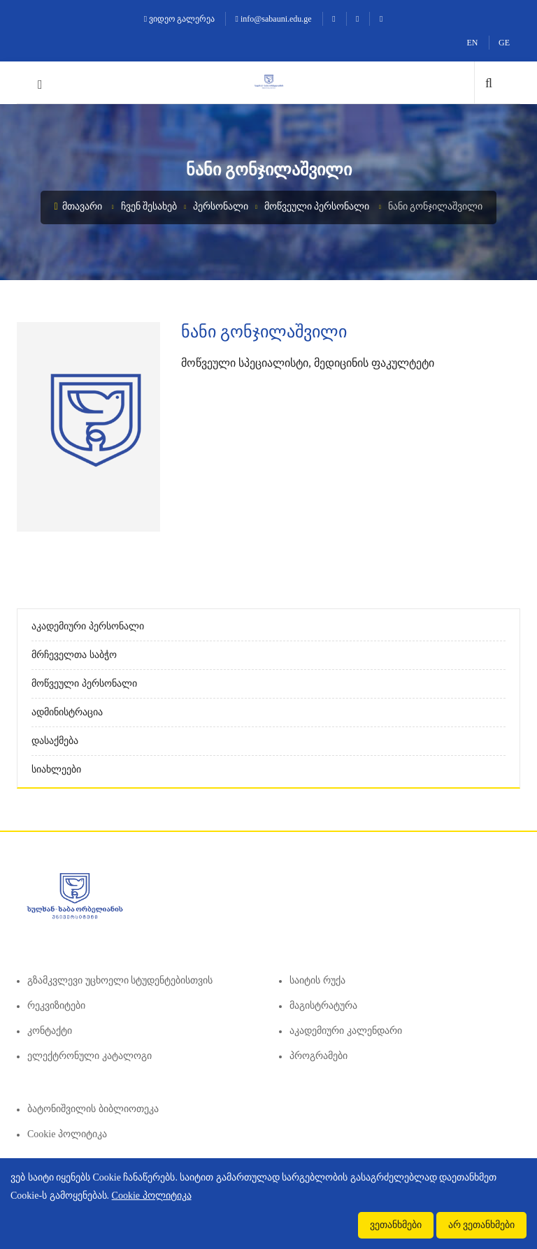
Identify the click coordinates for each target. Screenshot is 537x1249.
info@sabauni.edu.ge (274, 19)
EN (472, 43)
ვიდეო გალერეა (179, 19)
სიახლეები (56, 769)
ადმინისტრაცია (67, 712)
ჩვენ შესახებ (149, 206)
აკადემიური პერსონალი (87, 626)
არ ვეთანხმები (481, 1225)
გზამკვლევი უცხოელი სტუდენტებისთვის (120, 980)
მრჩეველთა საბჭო (74, 655)
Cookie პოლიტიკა (67, 1134)
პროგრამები (318, 1056)
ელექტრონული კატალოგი (89, 1056)
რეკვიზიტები (56, 1005)
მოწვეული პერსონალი (317, 206)
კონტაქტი (49, 1030)
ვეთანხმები (396, 1225)
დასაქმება (54, 741)
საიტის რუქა (317, 980)
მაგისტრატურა (323, 1005)
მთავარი (79, 206)
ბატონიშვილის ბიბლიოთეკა (93, 1109)
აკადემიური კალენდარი (345, 1030)
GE (504, 43)
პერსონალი (220, 206)
